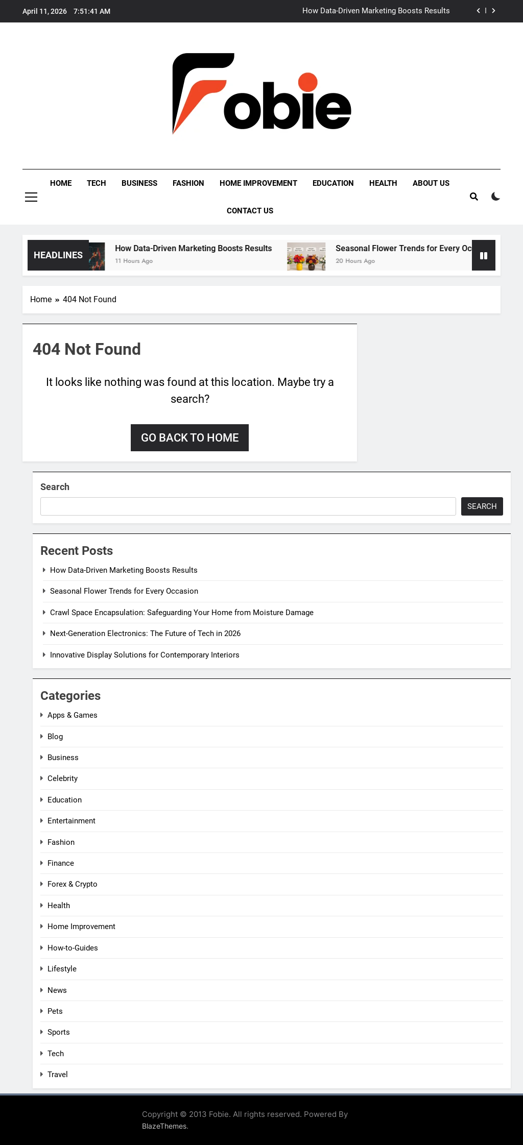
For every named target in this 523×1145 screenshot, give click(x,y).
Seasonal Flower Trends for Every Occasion (425, 248)
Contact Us (250, 210)
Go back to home (190, 437)
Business (139, 183)
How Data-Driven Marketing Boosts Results (376, 11)
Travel (57, 1074)
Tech (96, 183)
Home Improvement (258, 183)
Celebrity (62, 778)
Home (61, 183)
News (57, 990)
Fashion (188, 183)
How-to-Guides (72, 948)
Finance (60, 863)
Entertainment (71, 820)
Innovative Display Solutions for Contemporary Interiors (145, 655)
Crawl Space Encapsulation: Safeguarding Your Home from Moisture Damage (182, 612)
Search (54, 486)
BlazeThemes (164, 1126)
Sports (58, 1032)
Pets (55, 1011)
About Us (431, 183)
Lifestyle (62, 968)
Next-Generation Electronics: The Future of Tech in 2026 (145, 633)
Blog (55, 736)
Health (383, 183)
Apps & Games (72, 715)
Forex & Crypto (72, 884)
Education (333, 183)
